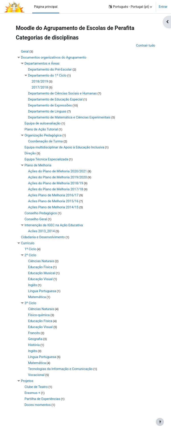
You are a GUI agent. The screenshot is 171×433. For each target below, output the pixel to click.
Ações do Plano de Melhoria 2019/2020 (57, 177)
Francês (34, 333)
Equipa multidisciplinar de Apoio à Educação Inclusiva (64, 147)
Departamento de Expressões (50, 105)
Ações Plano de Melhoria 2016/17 (53, 195)
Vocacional (36, 375)
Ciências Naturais (41, 261)
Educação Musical (41, 273)
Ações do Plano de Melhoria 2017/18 (55, 189)
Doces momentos (37, 405)
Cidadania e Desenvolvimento (43, 237)
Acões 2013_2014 (41, 231)
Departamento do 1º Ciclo (47, 75)
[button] (130, 6)
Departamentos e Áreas (41, 63)
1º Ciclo (30, 249)
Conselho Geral (35, 219)
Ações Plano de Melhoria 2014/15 (53, 207)
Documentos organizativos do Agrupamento (53, 57)
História (34, 345)
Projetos (27, 381)
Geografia (35, 339)
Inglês (32, 285)
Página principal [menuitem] (46, 7)
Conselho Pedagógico (40, 213)
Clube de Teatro (36, 387)
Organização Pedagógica (43, 135)
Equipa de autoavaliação (42, 123)
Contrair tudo (145, 45)
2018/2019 (40, 81)
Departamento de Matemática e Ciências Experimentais (69, 117)
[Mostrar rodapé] (160, 422)
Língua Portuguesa (42, 291)
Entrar (163, 7)
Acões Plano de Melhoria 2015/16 (53, 201)
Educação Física (40, 267)
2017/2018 (40, 87)
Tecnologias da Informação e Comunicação (60, 369)
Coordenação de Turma (45, 141)
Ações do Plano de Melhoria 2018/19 (55, 183)
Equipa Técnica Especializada (46, 159)
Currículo (27, 243)
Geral (25, 51)
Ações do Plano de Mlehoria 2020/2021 (57, 171)
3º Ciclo (30, 303)
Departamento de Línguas (47, 111)
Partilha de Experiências (42, 399)
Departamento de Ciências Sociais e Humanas (62, 93)
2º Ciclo (30, 255)
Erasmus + (32, 393)
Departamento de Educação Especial (55, 99)
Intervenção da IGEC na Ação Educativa (53, 225)
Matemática (37, 297)
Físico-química (39, 315)
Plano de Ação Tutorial (41, 129)
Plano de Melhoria (37, 165)
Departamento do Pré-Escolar (50, 69)
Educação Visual (40, 279)
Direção (30, 153)
